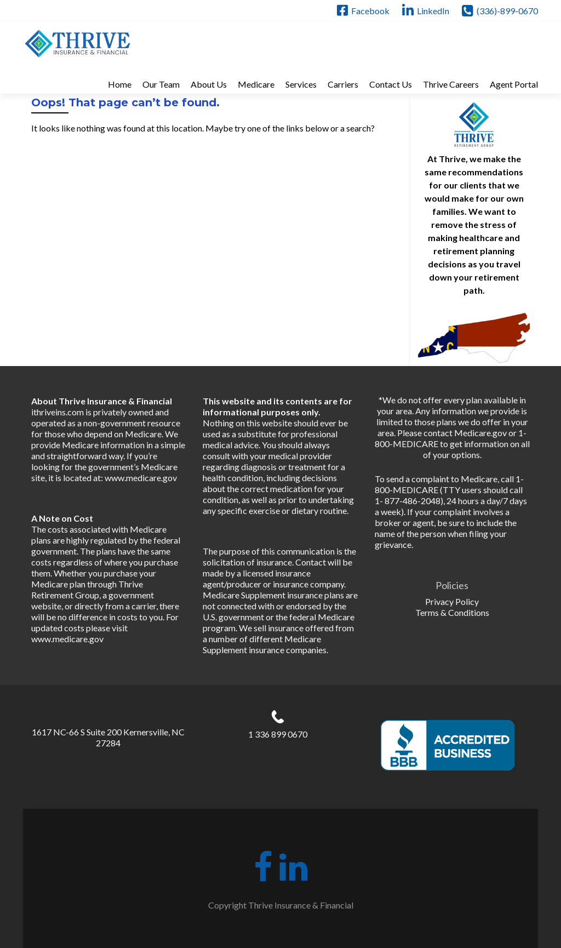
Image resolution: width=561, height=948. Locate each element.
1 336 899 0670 (277, 734)
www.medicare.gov (141, 477)
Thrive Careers (451, 84)
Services (301, 84)
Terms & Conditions (452, 612)
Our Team (161, 84)
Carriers (343, 84)
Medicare (256, 84)
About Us (209, 84)
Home (119, 84)
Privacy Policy (452, 601)
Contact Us (390, 84)
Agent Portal (514, 84)
